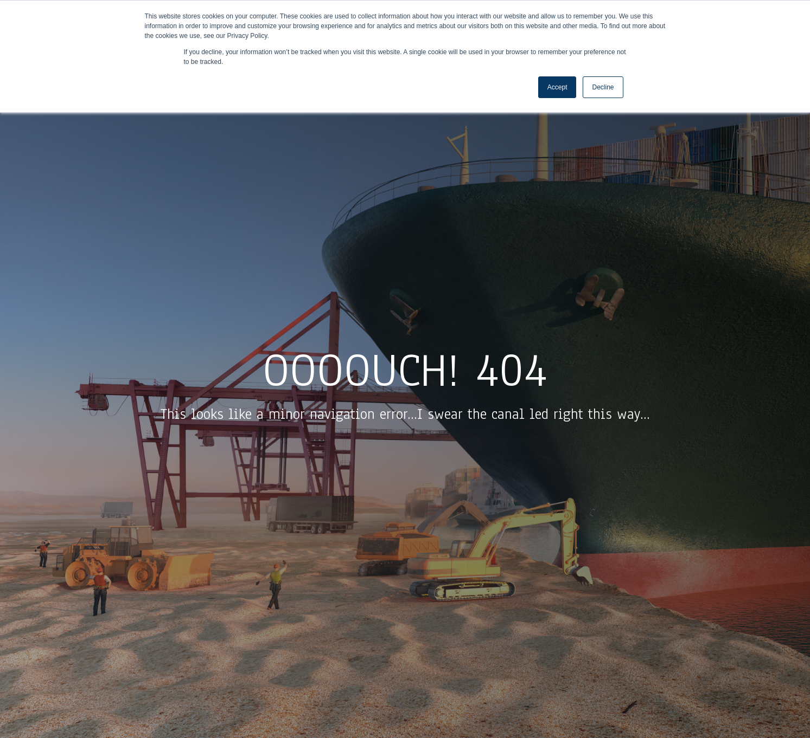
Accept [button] (557, 87)
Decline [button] (603, 87)
